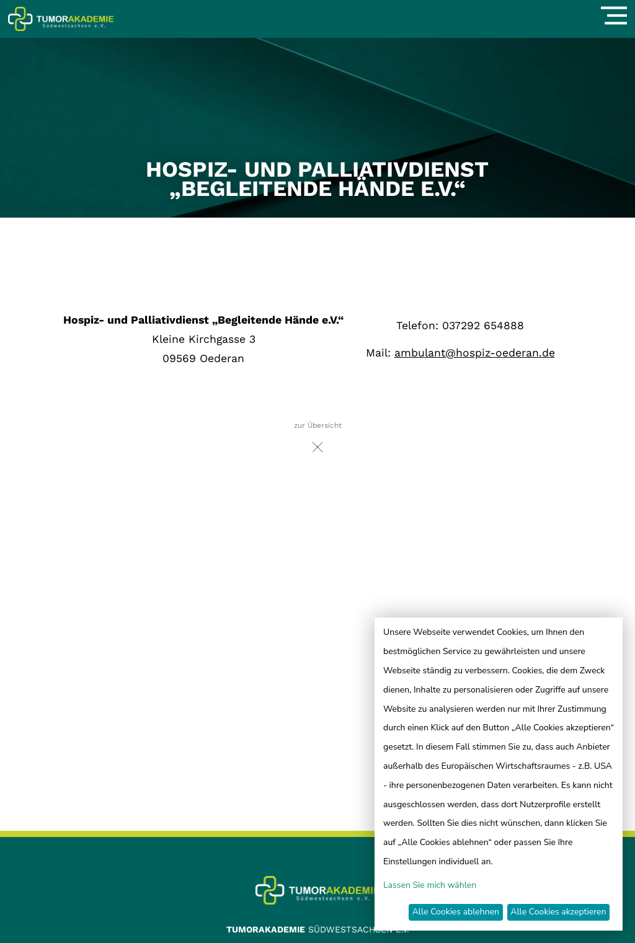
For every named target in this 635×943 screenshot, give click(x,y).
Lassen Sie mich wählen (429, 885)
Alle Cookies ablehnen (455, 912)
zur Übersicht (318, 440)
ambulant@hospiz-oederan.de (474, 353)
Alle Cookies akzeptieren (558, 912)
